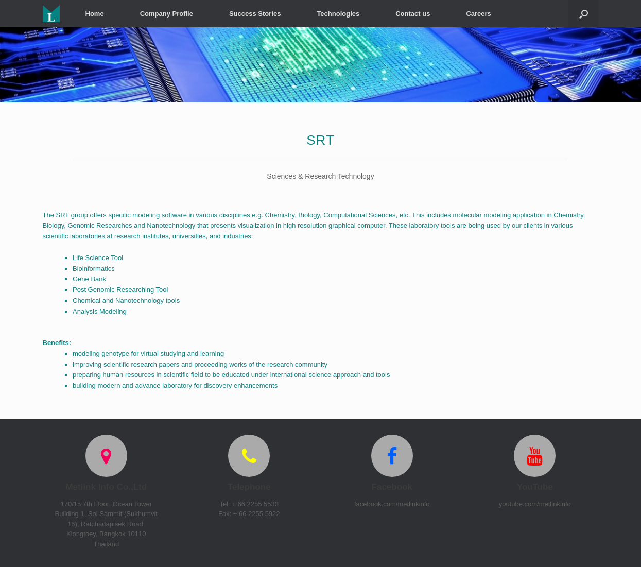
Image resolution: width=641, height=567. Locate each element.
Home (94, 14)
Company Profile (166, 14)
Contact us (412, 14)
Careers (478, 14)
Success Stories (255, 14)
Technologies (338, 14)
